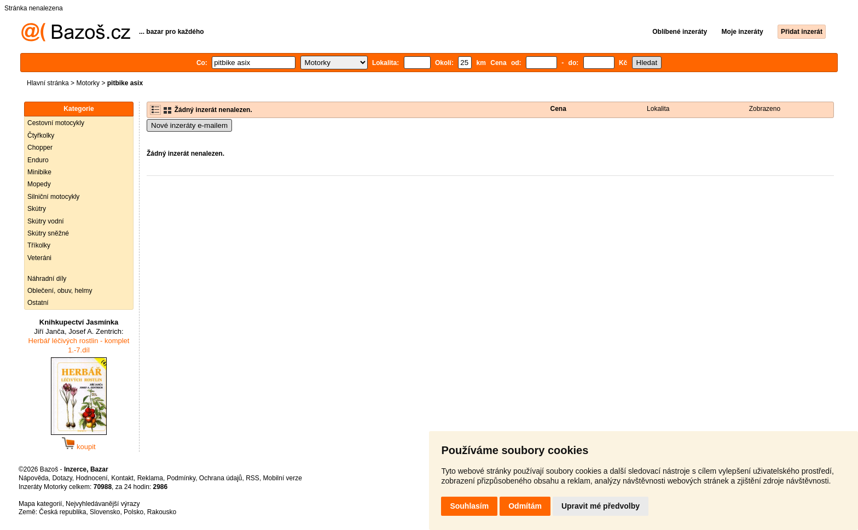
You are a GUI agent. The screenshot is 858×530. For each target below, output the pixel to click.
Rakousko (161, 512)
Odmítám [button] (525, 506)
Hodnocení (92, 478)
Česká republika (62, 512)
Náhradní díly (46, 278)
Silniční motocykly (53, 197)
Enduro (38, 160)
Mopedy (39, 184)
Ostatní (38, 303)
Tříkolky (38, 245)
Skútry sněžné (48, 233)
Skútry (36, 209)
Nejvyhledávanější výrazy (103, 504)
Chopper (40, 147)
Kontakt (122, 478)
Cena (558, 109)
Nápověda (34, 478)
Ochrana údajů (220, 478)
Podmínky (181, 478)
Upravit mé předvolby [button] (600, 506)
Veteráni (39, 258)
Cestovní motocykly (55, 123)
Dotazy (62, 478)
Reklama (150, 478)
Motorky (88, 83)
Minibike (39, 172)
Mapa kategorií (40, 504)
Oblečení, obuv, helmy (59, 291)
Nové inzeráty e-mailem (189, 125)
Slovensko (105, 512)
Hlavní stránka (48, 83)
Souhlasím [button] (469, 506)
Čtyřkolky (40, 135)
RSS (252, 478)
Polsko (133, 512)
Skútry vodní (45, 221)
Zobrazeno (764, 109)
